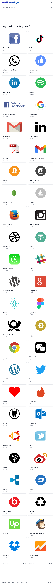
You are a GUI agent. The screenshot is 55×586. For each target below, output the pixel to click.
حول (13, 582)
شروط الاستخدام (20, 582)
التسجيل (4, 582)
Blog (9, 582)
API (26, 582)
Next (50, 563)
